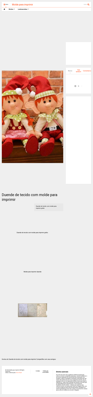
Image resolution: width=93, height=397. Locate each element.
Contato (38, 371)
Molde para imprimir (22, 4)
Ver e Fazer (19, 372)
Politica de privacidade (46, 371)
